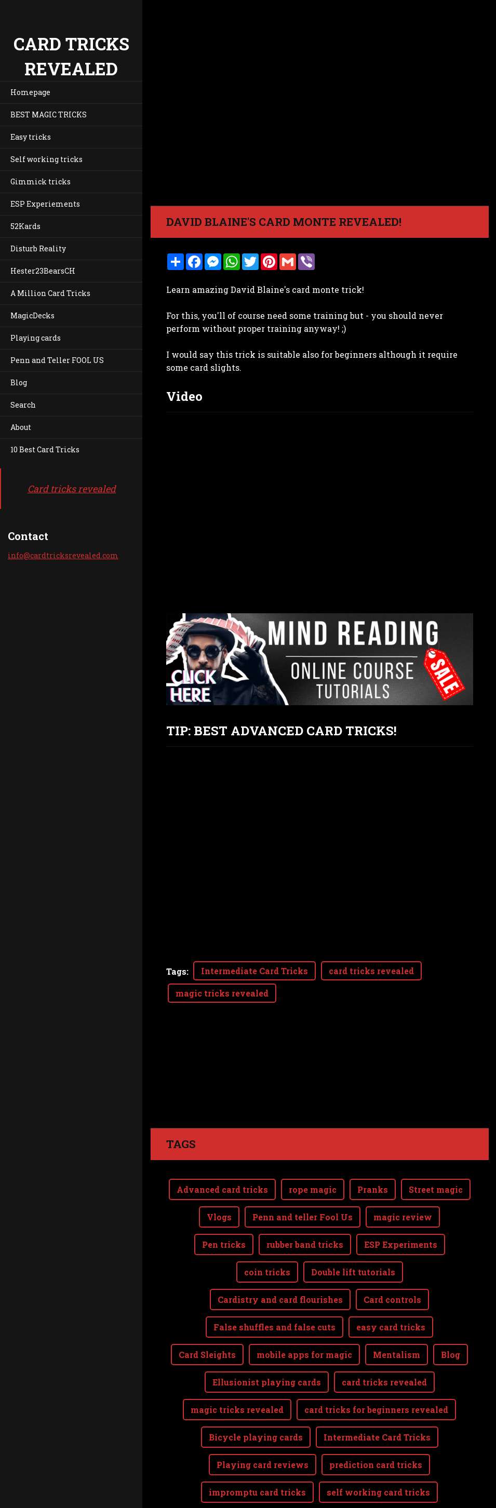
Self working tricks (46, 159)
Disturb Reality (38, 248)
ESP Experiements (45, 204)
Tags (176, 971)
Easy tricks (30, 137)
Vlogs (219, 1175)
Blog (18, 382)
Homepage (30, 92)
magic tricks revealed (222, 993)
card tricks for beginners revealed (376, 1368)
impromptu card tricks (257, 1450)
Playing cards (35, 338)
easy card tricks (390, 1285)
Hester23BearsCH (42, 271)
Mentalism (396, 1313)
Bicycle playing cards (256, 1395)
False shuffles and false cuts (274, 1285)
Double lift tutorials (353, 1230)
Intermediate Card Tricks (254, 970)
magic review (402, 1175)
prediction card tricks (375, 1423)
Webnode (464, 1494)
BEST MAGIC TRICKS (48, 114)
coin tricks (267, 1230)
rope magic (313, 1147)
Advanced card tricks (222, 1147)
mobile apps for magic (304, 1313)
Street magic (436, 1147)
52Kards (25, 226)
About (20, 427)
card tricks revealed (371, 970)
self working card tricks (378, 1450)
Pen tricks (224, 1202)
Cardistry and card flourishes (280, 1258)
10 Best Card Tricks (44, 449)
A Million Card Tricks (50, 293)
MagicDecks (32, 315)
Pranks (372, 1147)
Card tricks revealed (72, 488)
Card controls (392, 1258)
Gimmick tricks (40, 181)
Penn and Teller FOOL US (57, 360)
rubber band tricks (304, 1202)
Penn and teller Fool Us (302, 1175)
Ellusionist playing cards (266, 1340)
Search (23, 405)
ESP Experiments (400, 1202)
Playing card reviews (263, 1423)
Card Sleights (207, 1313)
